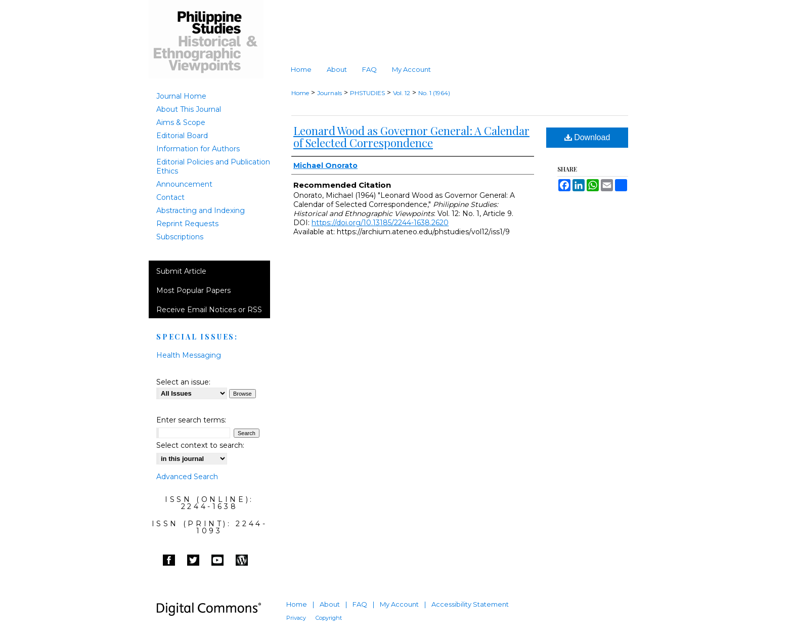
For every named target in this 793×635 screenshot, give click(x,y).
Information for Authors (198, 148)
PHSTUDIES (367, 93)
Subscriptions (179, 236)
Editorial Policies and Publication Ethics (213, 166)
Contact (170, 197)
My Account (399, 604)
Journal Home (181, 96)
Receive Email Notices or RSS (209, 309)
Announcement (184, 184)
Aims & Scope (180, 122)
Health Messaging (188, 355)
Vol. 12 (401, 93)
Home (300, 93)
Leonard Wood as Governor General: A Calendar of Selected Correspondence (411, 136)
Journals (329, 93)
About (330, 604)
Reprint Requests (187, 223)
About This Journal (188, 109)
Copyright (329, 617)
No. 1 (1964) (434, 93)
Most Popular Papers (193, 290)
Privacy (296, 617)
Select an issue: (183, 382)
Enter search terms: (191, 420)
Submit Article (181, 271)
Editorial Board (182, 135)
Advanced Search (187, 476)
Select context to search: (200, 445)
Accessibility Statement (470, 604)
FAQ (360, 604)
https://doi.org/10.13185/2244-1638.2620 (380, 222)
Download (587, 137)
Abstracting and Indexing (200, 210)
